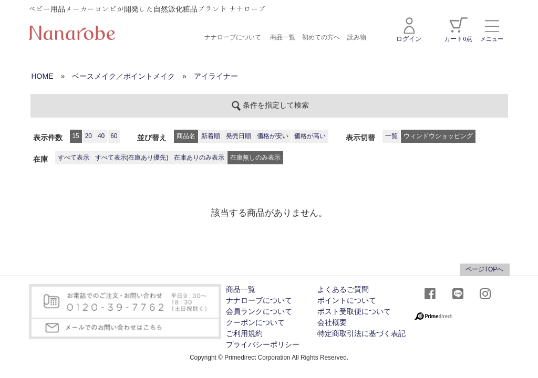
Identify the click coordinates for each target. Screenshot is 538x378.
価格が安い (272, 136)
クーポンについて (255, 323)
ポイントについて (346, 300)
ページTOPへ (484, 269)
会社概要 (332, 323)
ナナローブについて (232, 37)
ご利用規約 (244, 334)
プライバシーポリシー (262, 345)
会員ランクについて (259, 312)
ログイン (408, 30)
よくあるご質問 (343, 289)
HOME (43, 76)
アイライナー (216, 76)
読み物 (356, 37)
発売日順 (238, 136)
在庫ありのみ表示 (199, 157)
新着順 (210, 136)
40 (101, 136)
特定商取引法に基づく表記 (361, 334)
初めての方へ (321, 37)
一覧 (391, 136)
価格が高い (310, 136)
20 (88, 136)
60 (113, 136)
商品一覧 (282, 37)
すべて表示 (73, 157)
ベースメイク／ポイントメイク (123, 76)
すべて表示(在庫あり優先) (132, 157)
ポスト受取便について (354, 312)
